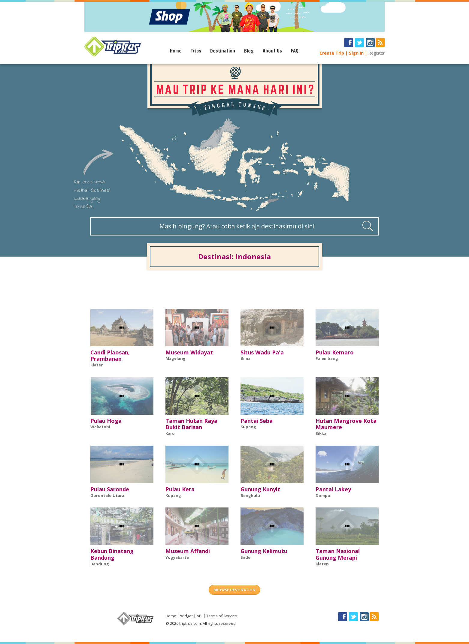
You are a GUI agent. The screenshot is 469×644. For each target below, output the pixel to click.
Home (176, 50)
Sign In (356, 53)
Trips (196, 50)
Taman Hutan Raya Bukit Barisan (191, 424)
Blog (249, 50)
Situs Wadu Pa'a (262, 352)
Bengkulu (250, 495)
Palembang (327, 358)
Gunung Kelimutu (264, 551)
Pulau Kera (180, 489)
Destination (222, 50)
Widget (186, 615)
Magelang (175, 358)
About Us (272, 50)
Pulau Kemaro (335, 352)
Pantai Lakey (333, 489)
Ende (245, 557)
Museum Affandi (187, 551)
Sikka (321, 433)
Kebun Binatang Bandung (112, 554)
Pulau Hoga (106, 420)
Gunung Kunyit (260, 489)
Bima (245, 358)
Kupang (248, 426)
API (199, 615)
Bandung (99, 564)
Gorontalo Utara (107, 495)
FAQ (294, 50)
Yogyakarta (177, 557)
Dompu (323, 495)
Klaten (97, 365)
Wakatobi (100, 426)
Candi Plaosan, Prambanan (110, 356)
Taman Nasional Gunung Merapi (338, 554)
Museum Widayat (189, 352)
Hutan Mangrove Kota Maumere (346, 424)
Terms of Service (221, 615)
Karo (170, 433)
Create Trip (331, 53)
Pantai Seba (257, 420)
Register (376, 53)
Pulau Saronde (109, 489)
